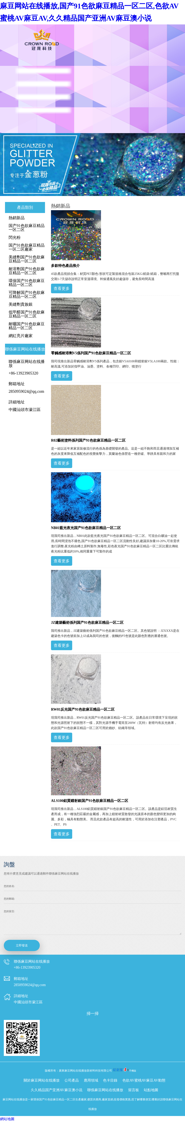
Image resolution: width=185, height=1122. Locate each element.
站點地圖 (151, 1090)
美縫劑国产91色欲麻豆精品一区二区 (27, 259)
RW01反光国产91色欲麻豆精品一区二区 (83, 709)
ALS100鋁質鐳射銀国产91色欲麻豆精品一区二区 (89, 801)
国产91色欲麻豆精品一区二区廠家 (27, 247)
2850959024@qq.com (26, 391)
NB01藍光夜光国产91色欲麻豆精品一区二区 (86, 528)
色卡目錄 (110, 1080)
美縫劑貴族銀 (21, 304)
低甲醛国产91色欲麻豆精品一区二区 (27, 314)
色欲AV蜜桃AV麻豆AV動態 (143, 1080)
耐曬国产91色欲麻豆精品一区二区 (27, 326)
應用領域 (91, 1080)
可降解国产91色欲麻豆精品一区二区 (27, 294)
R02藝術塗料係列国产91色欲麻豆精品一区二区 (88, 440)
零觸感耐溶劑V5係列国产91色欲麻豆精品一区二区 (91, 353)
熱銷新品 (17, 218)
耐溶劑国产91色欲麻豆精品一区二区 (27, 271)
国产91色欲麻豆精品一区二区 (27, 227)
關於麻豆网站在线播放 (42, 1080)
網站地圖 (7, 1119)
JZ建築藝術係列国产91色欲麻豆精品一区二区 (87, 623)
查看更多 (62, 288)
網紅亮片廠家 (21, 335)
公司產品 (71, 1080)
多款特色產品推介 (65, 266)
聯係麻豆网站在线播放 (105, 1090)
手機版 (132, 1070)
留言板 (133, 1090)
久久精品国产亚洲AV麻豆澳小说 (56, 1090)
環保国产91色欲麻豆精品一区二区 (27, 282)
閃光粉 (15, 237)
